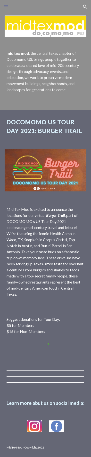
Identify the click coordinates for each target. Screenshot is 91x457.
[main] (46, 71)
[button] (6, 6)
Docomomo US (19, 59)
